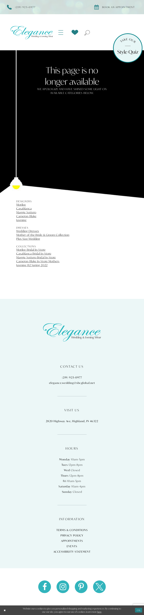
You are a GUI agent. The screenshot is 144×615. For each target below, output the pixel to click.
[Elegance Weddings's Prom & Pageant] (32, 32)
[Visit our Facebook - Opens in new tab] (44, 586)
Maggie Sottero (26, 212)
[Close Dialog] (5, 610)
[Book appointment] (116, 7)
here (99, 611)
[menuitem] (62, 32)
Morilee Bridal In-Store (31, 249)
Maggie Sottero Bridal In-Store (36, 257)
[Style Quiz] (127, 48)
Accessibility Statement (72, 551)
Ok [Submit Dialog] (139, 610)
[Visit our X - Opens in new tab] (99, 586)
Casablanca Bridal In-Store (33, 253)
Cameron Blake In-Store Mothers (37, 261)
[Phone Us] (22, 7)
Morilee (21, 204)
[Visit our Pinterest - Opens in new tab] (81, 586)
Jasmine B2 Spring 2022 (32, 265)
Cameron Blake (26, 216)
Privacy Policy (72, 535)
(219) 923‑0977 (72, 377)
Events (72, 546)
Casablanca (24, 208)
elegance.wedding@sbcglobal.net (72, 383)
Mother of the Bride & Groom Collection (42, 235)
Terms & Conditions (72, 530)
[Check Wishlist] (74, 32)
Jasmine (21, 220)
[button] (62, 32)
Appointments (72, 541)
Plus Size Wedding (28, 239)
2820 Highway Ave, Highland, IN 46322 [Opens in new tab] (72, 421)
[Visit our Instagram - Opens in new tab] (63, 586)
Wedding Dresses (27, 231)
